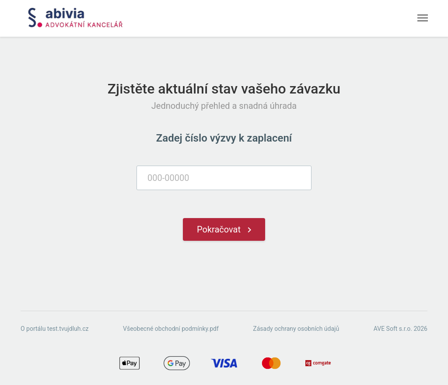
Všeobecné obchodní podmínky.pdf (171, 328)
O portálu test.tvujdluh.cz (54, 328)
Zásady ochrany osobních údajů (296, 328)
